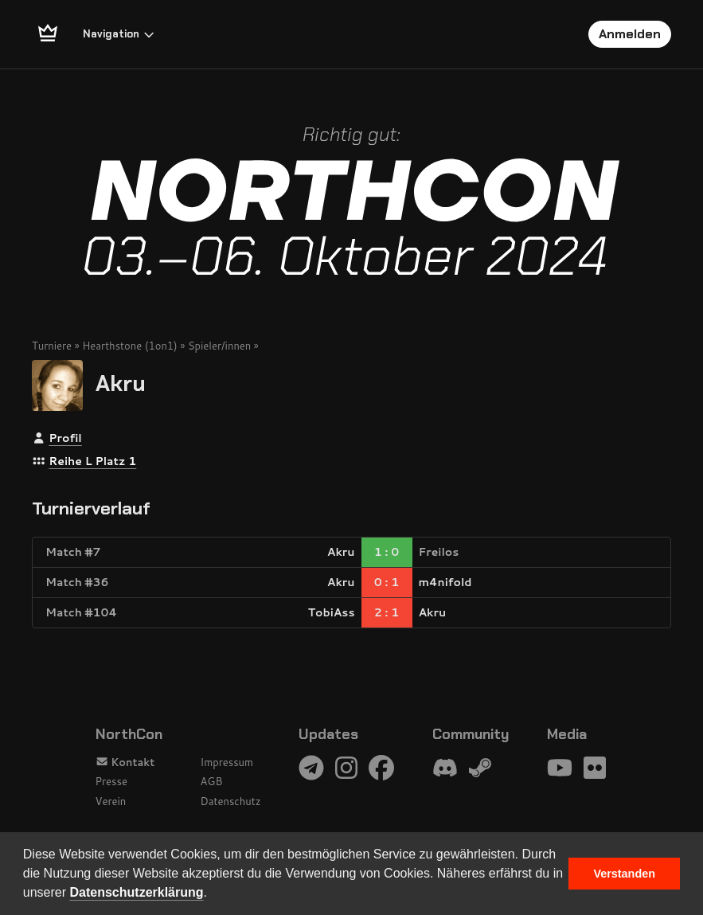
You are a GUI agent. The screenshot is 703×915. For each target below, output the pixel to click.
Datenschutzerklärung (137, 892)
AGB (212, 781)
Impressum (227, 762)
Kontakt (125, 762)
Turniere (52, 345)
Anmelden (630, 33)
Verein (111, 801)
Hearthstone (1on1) (130, 345)
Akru (121, 383)
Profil (65, 438)
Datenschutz (231, 801)
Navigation (119, 34)
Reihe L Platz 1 (92, 461)
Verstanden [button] (624, 873)
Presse (111, 781)
